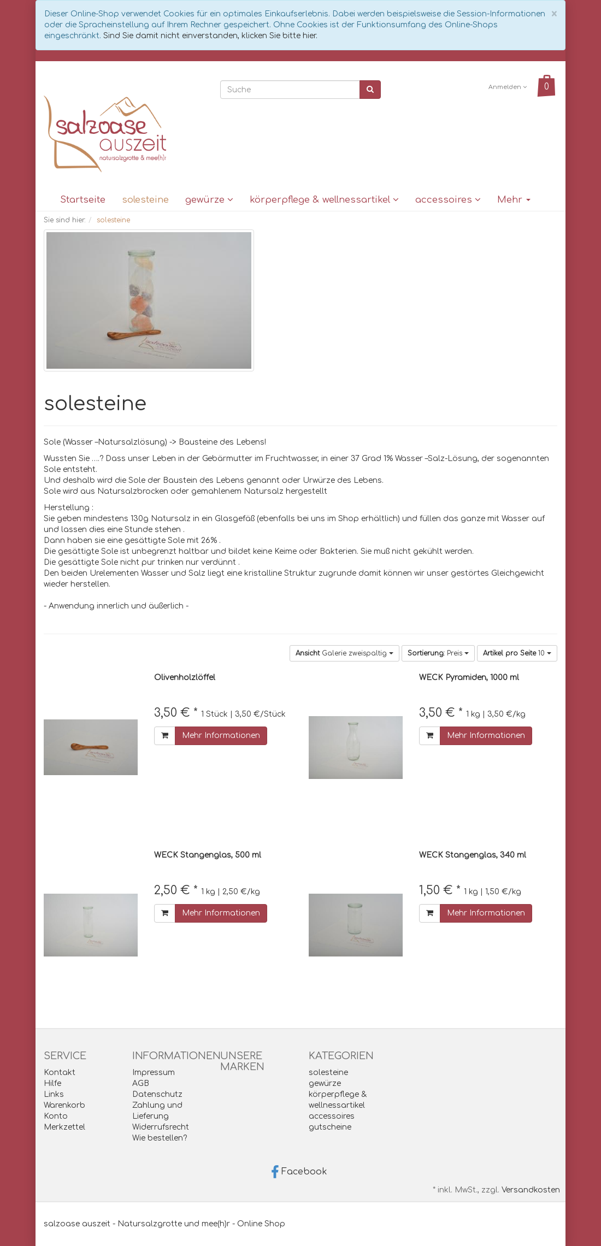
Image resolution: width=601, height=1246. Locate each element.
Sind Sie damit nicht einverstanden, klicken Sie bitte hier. (210, 36)
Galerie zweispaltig (344, 653)
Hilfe (52, 1083)
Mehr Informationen (221, 735)
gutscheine (330, 1127)
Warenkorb (64, 1105)
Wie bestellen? (159, 1138)
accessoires (448, 199)
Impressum (153, 1072)
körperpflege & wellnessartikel (324, 199)
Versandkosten (531, 1190)
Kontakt (59, 1072)
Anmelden (507, 87)
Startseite (82, 199)
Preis (438, 653)
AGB (140, 1083)
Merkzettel (64, 1127)
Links (54, 1094)
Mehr (514, 199)
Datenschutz (157, 1094)
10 (517, 653)
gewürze (209, 199)
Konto (56, 1116)
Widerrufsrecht (160, 1127)
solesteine (145, 199)
